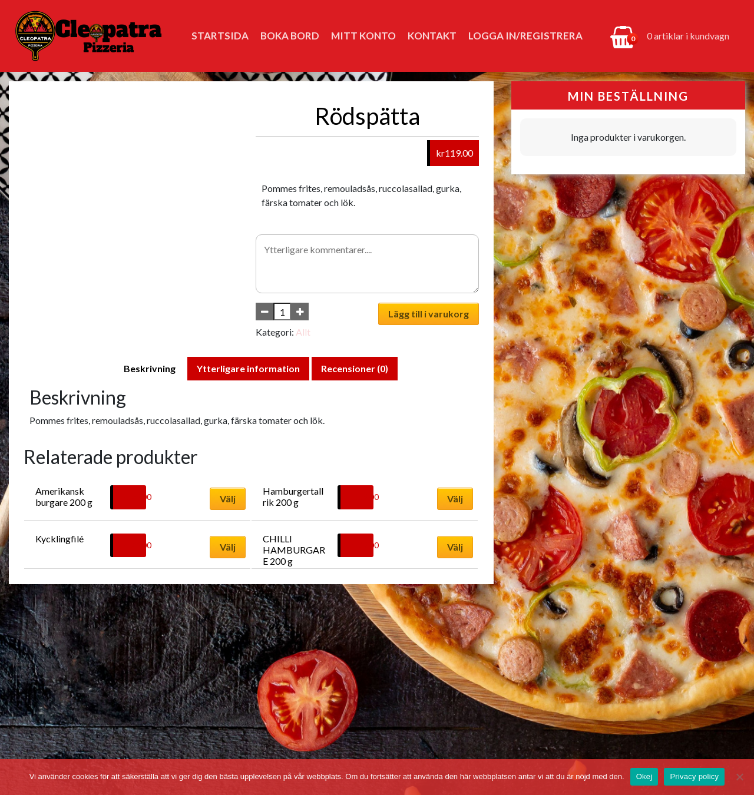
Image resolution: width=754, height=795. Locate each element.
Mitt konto (363, 35)
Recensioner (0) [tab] (354, 368)
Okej (644, 776)
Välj (228, 498)
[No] (739, 777)
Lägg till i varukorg (428, 313)
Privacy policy (694, 776)
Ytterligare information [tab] (248, 368)
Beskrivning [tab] (150, 368)
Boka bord (289, 35)
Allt (303, 331)
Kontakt (432, 35)
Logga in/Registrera (525, 35)
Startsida (220, 35)
